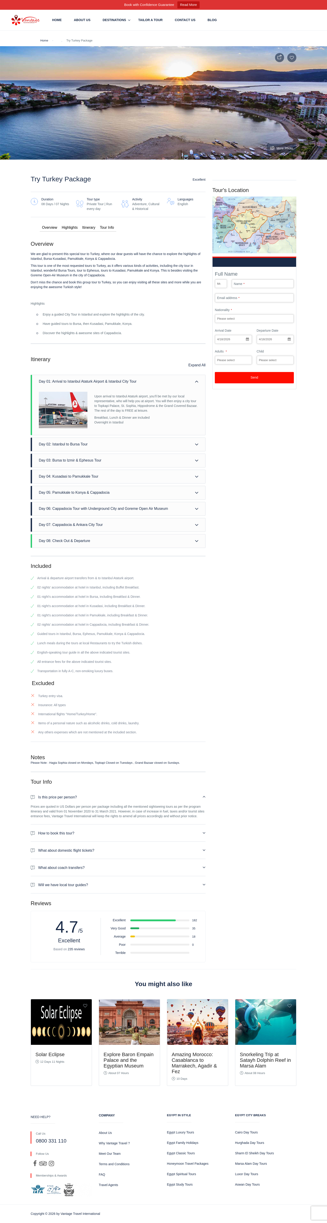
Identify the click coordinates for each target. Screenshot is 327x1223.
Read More (188, 5)
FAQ (102, 1174)
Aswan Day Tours (247, 1184)
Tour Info (107, 227)
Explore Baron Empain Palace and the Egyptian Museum (129, 1060)
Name (239, 284)
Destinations (114, 20)
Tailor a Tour (150, 20)
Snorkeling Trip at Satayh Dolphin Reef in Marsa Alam (265, 1060)
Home (57, 20)
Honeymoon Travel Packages (187, 1163)
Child (260, 351)
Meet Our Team (110, 1153)
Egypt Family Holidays (182, 1143)
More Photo (281, 148)
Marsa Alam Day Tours (251, 1163)
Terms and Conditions (114, 1164)
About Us (82, 20)
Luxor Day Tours (246, 1174)
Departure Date (267, 330)
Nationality (223, 310)
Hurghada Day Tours (249, 1143)
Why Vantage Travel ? (114, 1143)
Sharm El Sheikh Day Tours (254, 1153)
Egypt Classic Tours (181, 1153)
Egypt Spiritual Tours (181, 1174)
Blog (212, 20)
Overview (49, 227)
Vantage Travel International (80, 1214)
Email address (228, 298)
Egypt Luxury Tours (180, 1132)
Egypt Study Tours (180, 1184)
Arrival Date (223, 330)
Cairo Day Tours (246, 1132)
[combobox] (233, 339)
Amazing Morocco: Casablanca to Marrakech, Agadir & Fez (194, 1063)
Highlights (70, 227)
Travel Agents (108, 1185)
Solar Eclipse (49, 1054)
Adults (221, 351)
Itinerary (88, 227)
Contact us (185, 20)
